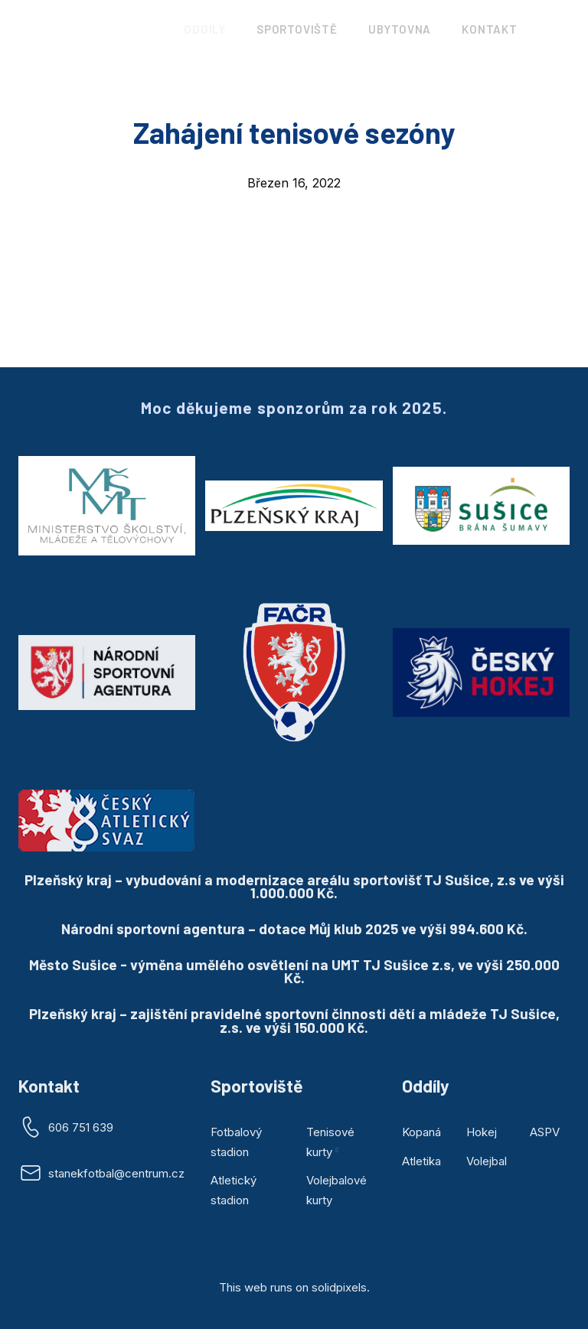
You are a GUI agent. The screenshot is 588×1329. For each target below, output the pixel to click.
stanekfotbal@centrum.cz (116, 1173)
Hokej (481, 1132)
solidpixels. (341, 1287)
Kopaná (421, 1132)
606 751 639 (80, 1127)
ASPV (545, 1132)
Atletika (421, 1161)
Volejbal (486, 1161)
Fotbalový (236, 1132)
